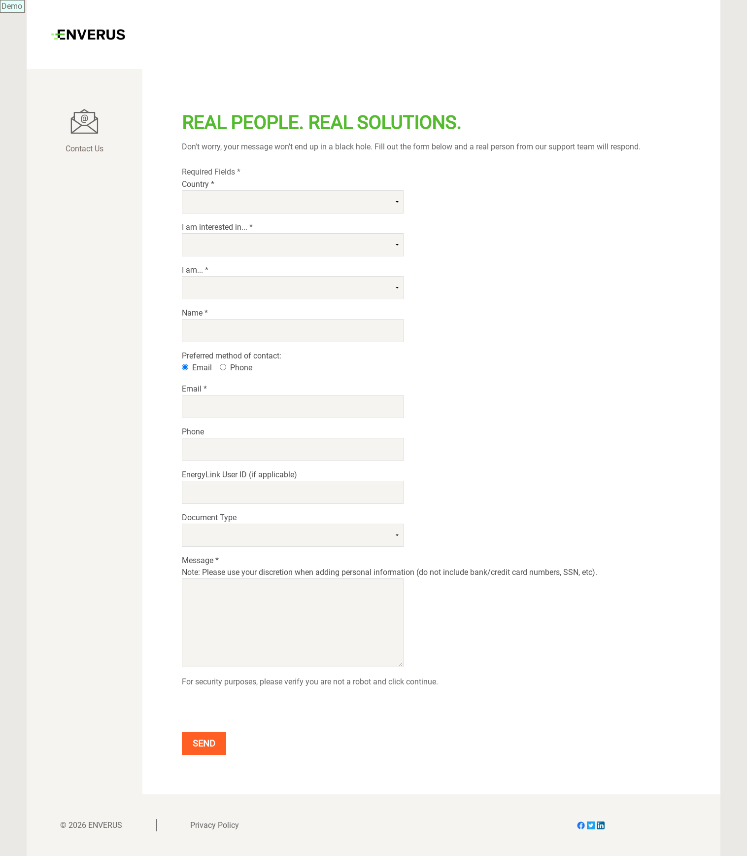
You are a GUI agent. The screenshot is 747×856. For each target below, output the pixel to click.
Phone (241, 367)
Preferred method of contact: (231, 355)
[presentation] (257, 707)
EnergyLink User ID (239, 474)
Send (204, 743)
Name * (195, 313)
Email (202, 367)
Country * (198, 184)
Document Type (209, 517)
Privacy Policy (214, 825)
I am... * (195, 270)
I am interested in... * (217, 227)
